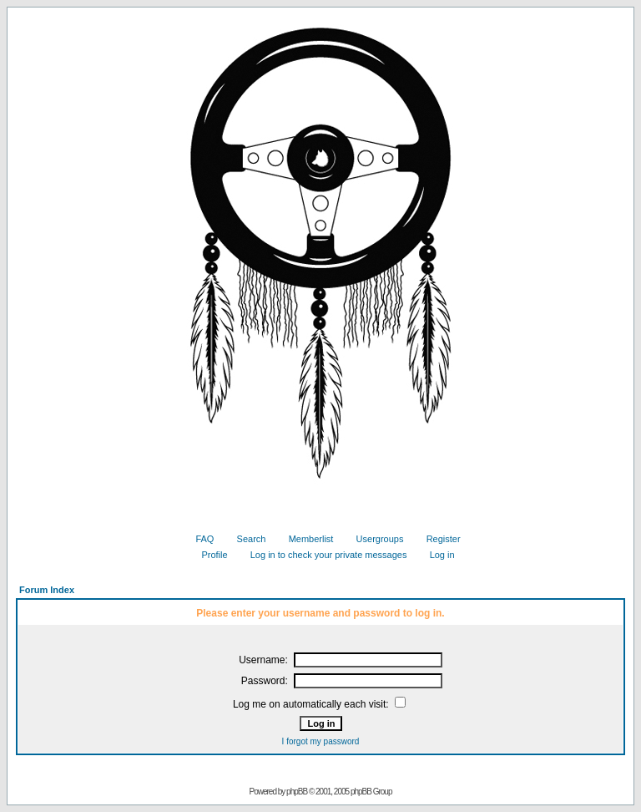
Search (245, 539)
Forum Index (46, 590)
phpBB (296, 791)
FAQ (198, 539)
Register (437, 539)
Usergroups (374, 539)
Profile (208, 555)
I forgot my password (321, 741)
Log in (436, 555)
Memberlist (305, 539)
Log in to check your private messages (322, 555)
